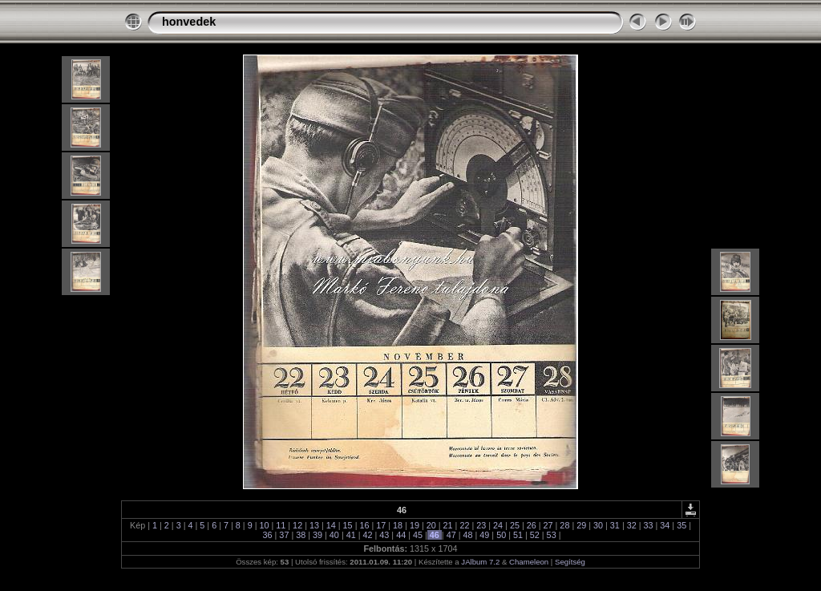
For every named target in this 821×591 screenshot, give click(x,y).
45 (417, 535)
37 (284, 535)
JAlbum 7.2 (480, 561)
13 (314, 525)
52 (535, 535)
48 (467, 535)
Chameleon (528, 561)
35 (681, 525)
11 (280, 525)
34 (664, 525)
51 (518, 535)
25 (515, 525)
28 (564, 525)
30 (598, 525)
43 (384, 535)
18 (397, 525)
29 (581, 525)
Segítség (570, 561)
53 (551, 535)
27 (548, 525)
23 (481, 525)
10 (264, 525)
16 (364, 525)
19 (414, 525)
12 (297, 525)
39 (317, 535)
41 (351, 535)
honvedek (189, 21)
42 (368, 535)
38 (300, 535)
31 (615, 525)
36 (268, 535)
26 (531, 525)
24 (498, 525)
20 (431, 525)
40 (334, 535)
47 (451, 535)
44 (401, 535)
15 (348, 525)
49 (484, 535)
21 (448, 525)
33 (648, 525)
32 (632, 525)
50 (501, 535)
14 (331, 525)
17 (381, 525)
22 (464, 525)
